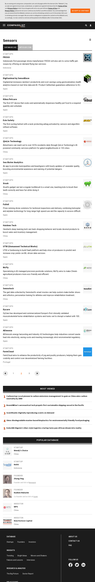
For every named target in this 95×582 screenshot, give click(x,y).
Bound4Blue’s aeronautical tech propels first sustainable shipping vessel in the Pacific (45, 405)
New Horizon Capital (23, 520)
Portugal (6, 362)
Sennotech (8, 288)
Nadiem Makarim (21, 492)
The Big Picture (13, 574)
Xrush (6, 183)
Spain (5, 89)
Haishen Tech (9, 225)
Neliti (16, 464)
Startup (18, 447)
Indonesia (7, 68)
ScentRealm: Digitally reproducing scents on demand (30, 412)
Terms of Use (62, 6)
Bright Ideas (22, 556)
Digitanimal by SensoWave (16, 78)
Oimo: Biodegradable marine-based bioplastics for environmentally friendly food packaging (47, 420)
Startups (8, 54)
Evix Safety (8, 120)
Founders (21, 542)
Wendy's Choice (21, 450)
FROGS (6, 57)
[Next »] (37, 373)
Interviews (31, 560)
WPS (16, 506)
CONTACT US (74, 541)
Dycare (6, 309)
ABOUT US (73, 537)
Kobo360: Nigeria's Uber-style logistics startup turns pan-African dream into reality (43, 428)
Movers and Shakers (39, 556)
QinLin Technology (12, 141)
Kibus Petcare (10, 99)
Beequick (32, 482)
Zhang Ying (19, 478)
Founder (18, 476)
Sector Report (28, 574)
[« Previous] (5, 373)
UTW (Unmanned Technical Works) (20, 246)
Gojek (35, 496)
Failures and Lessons (15, 560)
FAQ (70, 545)
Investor (18, 504)
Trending (10, 556)
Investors (32, 542)
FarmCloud (8, 351)
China (5, 152)
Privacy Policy (12, 8)
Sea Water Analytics (13, 162)
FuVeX (6, 204)
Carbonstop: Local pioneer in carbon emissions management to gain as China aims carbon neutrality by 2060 (46, 397)
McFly (6, 267)
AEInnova (7, 330)
